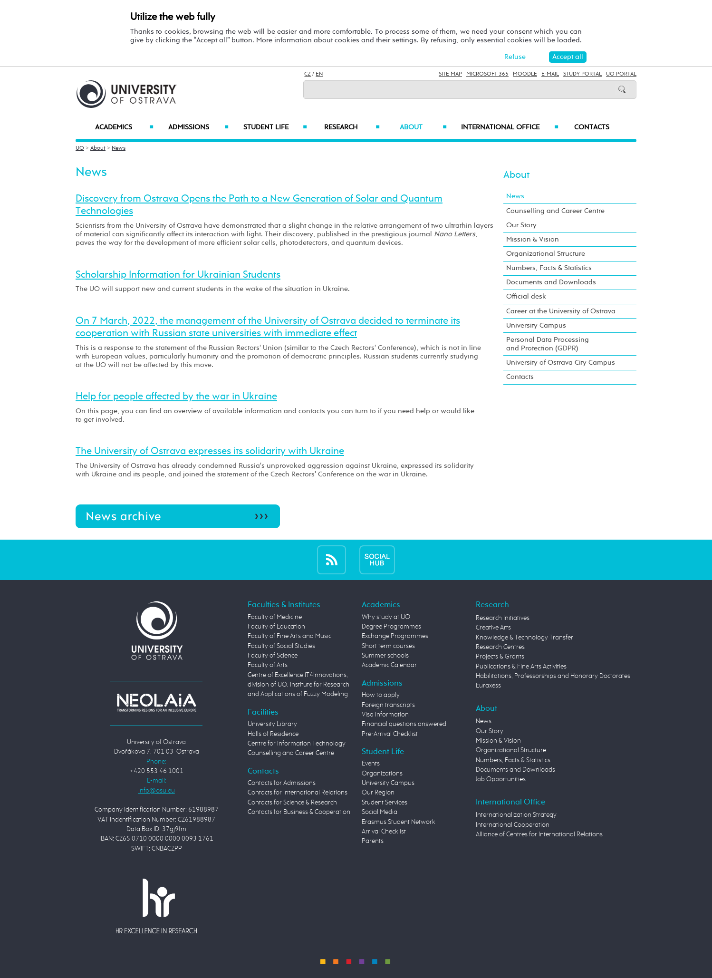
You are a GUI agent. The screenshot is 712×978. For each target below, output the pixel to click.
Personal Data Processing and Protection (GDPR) (547, 344)
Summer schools (385, 655)
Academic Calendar (389, 665)
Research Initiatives (502, 618)
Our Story (521, 225)
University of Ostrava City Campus (560, 362)
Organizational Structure (545, 253)
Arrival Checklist (384, 831)
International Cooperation (512, 825)
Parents (373, 841)
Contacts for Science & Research (292, 802)
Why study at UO (386, 617)
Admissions (198, 127)
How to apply (381, 695)
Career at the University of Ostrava (561, 311)
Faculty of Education (276, 626)
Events (371, 763)
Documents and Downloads (551, 282)
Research (351, 127)
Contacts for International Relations (297, 792)
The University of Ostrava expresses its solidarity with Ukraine (210, 451)
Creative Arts (493, 627)
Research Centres (500, 647)
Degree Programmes (391, 626)
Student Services (384, 802)
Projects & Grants (500, 656)
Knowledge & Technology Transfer (524, 637)
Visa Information (385, 714)
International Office (509, 127)
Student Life (275, 127)
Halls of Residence (273, 734)
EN (319, 74)
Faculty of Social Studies (281, 646)
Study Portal (582, 74)
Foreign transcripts (388, 705)
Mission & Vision (532, 239)
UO (80, 148)
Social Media (379, 812)
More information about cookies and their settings (336, 40)
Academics (124, 127)
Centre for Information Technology (297, 743)
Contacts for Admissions (282, 783)
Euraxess (488, 685)
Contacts (591, 127)
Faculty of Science (273, 655)
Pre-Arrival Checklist (390, 734)
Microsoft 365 (487, 74)
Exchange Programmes (395, 636)
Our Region (378, 792)
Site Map (450, 74)
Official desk (526, 296)
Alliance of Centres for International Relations (539, 834)
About (423, 127)
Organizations (382, 773)
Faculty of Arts (268, 665)
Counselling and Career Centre (555, 210)
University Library (272, 724)
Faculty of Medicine (275, 617)
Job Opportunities (501, 779)
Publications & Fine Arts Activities (521, 666)
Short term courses (388, 646)
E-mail (550, 74)
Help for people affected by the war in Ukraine (176, 396)
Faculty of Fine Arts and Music (289, 636)
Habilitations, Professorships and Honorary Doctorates (553, 676)
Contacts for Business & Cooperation (299, 812)
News (118, 148)
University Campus (536, 325)
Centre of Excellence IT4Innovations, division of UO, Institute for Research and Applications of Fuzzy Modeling (298, 685)
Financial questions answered (404, 724)
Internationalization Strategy (516, 815)
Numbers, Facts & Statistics (549, 267)
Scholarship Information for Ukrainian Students (178, 275)
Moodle (525, 74)
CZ (307, 74)
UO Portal (621, 74)
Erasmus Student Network (398, 822)
